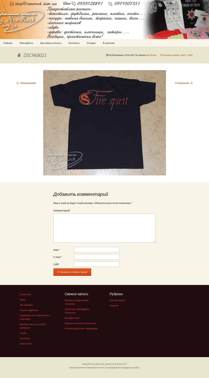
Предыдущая (26, 83)
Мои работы (26, 42)
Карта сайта (26, 343)
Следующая (184, 83)
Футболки (151, 55)
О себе (23, 333)
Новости (114, 305)
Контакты (74, 42)
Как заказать (26, 304)
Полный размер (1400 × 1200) (178, 55)
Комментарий (61, 210)
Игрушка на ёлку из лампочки (80, 323)
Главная (7, 42)
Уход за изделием (29, 310)
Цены (22, 299)
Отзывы (91, 42)
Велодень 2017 (72, 317)
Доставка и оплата (50, 42)
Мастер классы (117, 300)
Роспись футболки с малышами (81, 328)
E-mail (57, 257)
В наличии (108, 42)
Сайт (56, 264)
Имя (56, 249)
